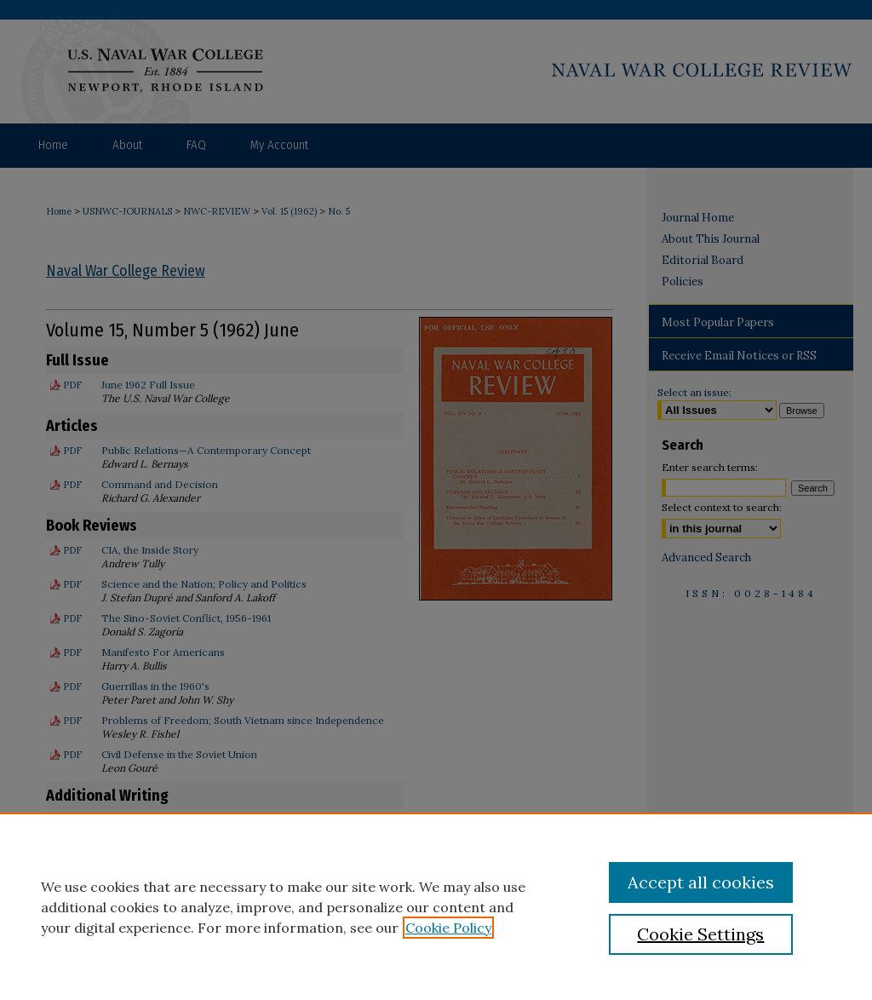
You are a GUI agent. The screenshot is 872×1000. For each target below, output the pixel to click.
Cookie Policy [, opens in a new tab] (448, 927)
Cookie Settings (700, 934)
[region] (436, 906)
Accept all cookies (701, 882)
